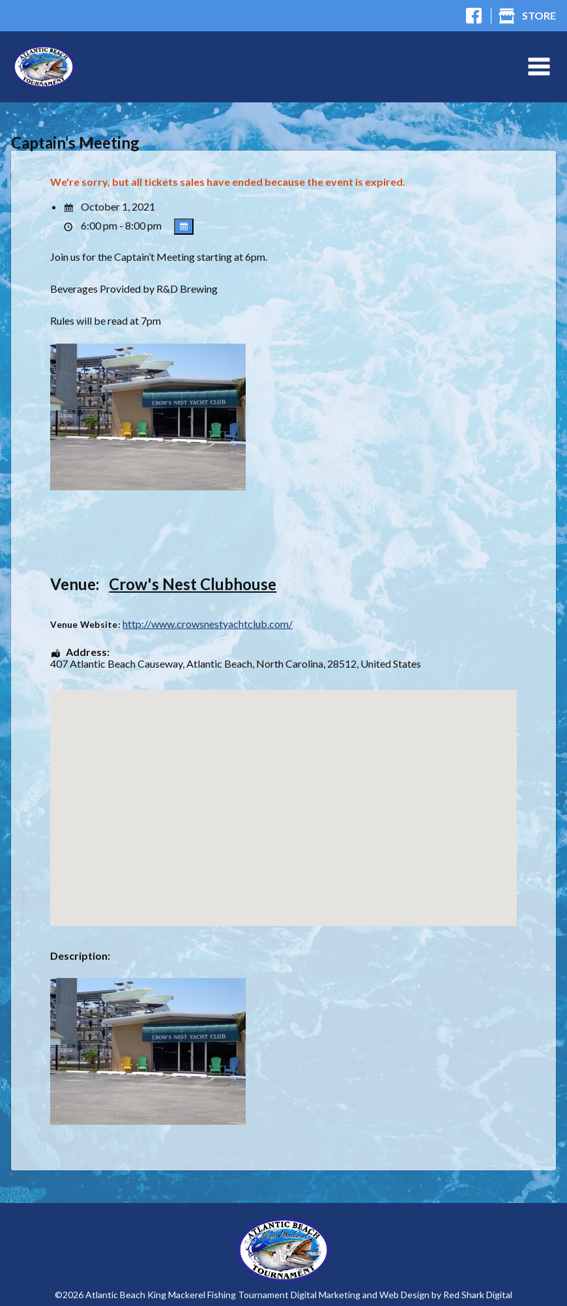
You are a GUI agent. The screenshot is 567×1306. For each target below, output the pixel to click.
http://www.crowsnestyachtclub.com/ (208, 624)
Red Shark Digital (477, 1294)
